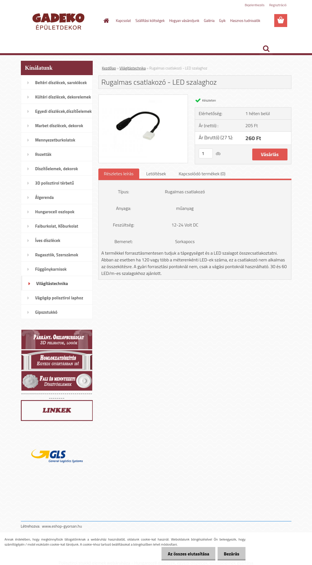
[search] (266, 48)
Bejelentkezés (255, 5)
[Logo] (59, 21)
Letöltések (156, 173)
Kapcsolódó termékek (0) (202, 173)
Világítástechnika (133, 68)
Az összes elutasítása (186, 553)
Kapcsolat (123, 20)
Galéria (209, 20)
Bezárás (230, 553)
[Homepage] (105, 20)
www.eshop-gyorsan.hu (62, 526)
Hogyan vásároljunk (184, 20)
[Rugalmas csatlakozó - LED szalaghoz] (143, 97)
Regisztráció (277, 5)
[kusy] (206, 153)
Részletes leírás (119, 173)
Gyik (222, 20)
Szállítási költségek (150, 20)
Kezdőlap (109, 68)
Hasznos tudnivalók (245, 20)
